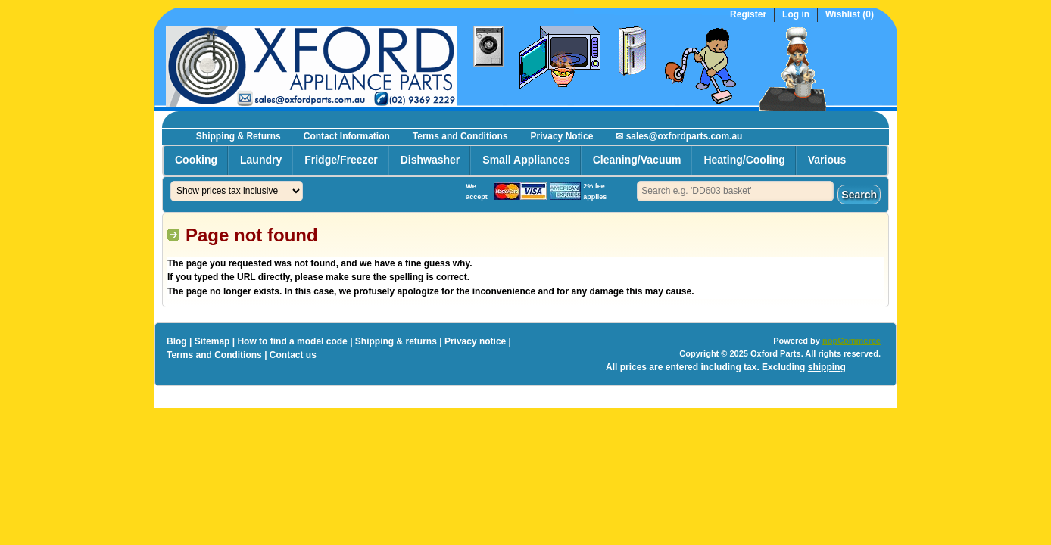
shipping (827, 367)
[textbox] (735, 191)
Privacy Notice (562, 136)
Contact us (293, 355)
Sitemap (212, 341)
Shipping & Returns (238, 136)
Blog (177, 341)
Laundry (261, 160)
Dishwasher (430, 160)
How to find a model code (292, 341)
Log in (795, 15)
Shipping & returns (396, 341)
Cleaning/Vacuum (637, 160)
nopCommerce (851, 340)
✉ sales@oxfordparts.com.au (679, 136)
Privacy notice (475, 341)
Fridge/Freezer (340, 160)
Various (827, 160)
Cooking (196, 160)
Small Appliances (525, 160)
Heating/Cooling (743, 160)
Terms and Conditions (460, 136)
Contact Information (347, 136)
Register (748, 15)
